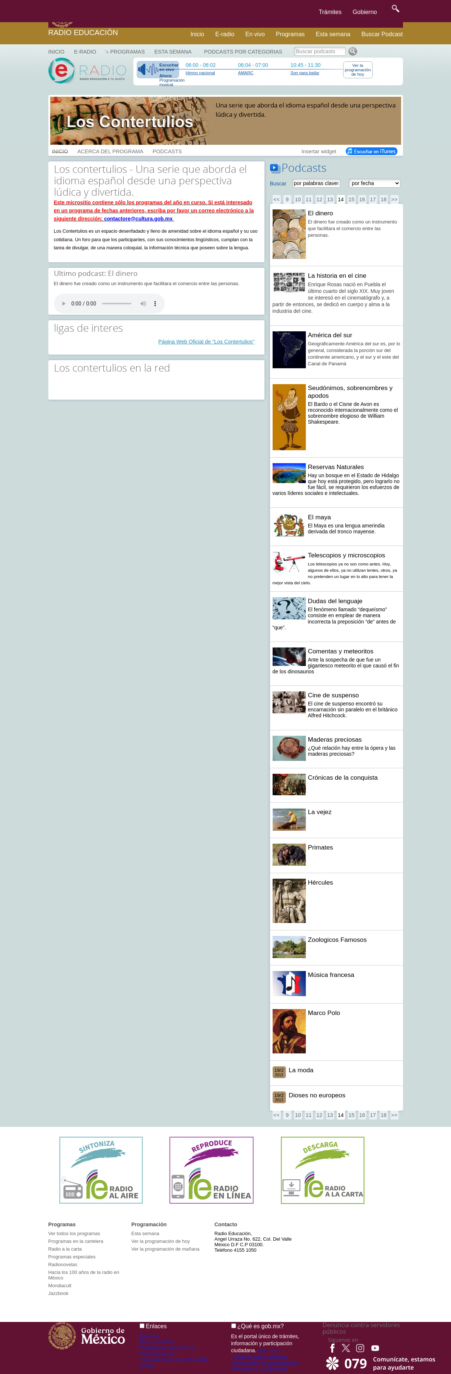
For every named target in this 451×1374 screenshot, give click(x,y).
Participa (150, 1336)
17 (373, 199)
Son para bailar (305, 73)
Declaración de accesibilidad (264, 1363)
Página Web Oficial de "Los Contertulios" (206, 342)
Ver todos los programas (74, 1233)
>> (394, 199)
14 (341, 199)
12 (319, 199)
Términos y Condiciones (259, 1369)
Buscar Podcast (382, 34)
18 (383, 199)
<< (276, 199)
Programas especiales (72, 1257)
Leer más (268, 1350)
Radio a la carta (65, 1249)
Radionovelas (63, 1264)
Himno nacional (200, 73)
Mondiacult (60, 1285)
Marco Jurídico (157, 1342)
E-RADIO (85, 52)
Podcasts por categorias (243, 52)
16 (362, 199)
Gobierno (365, 12)
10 (298, 199)
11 (308, 199)
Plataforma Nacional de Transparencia (167, 1351)
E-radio (225, 34)
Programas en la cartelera (75, 1241)
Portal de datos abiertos (259, 1357)
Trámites (330, 12)
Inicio (197, 34)
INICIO (60, 150)
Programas (290, 34)
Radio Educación (83, 32)
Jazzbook (58, 1293)
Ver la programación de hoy (358, 69)
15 (351, 199)
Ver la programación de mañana (165, 1249)
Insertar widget (318, 150)
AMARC (246, 73)
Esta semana (333, 34)
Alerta (147, 1365)
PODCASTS (167, 150)
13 (330, 199)
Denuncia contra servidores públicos (361, 1328)
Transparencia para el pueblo (174, 1360)
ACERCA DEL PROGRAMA (110, 150)
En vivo (254, 34)
